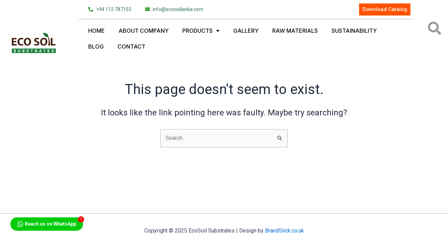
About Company (144, 30)
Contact (131, 46)
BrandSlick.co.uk (284, 230)
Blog (96, 46)
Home (96, 30)
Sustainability (354, 30)
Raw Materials (295, 30)
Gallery (245, 30)
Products (201, 30)
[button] (434, 28)
